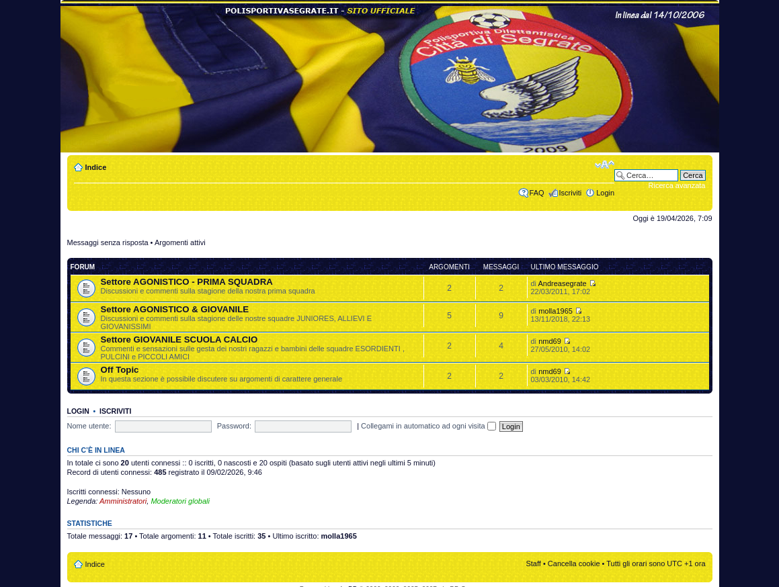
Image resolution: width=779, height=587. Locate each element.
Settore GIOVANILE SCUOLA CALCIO (179, 339)
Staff (533, 563)
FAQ (537, 193)
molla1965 (555, 311)
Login (605, 193)
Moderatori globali (180, 501)
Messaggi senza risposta (108, 242)
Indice (96, 167)
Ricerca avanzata (677, 185)
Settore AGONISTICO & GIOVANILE (175, 309)
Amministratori (123, 501)
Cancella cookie (574, 563)
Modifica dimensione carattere (604, 165)
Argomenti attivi (180, 242)
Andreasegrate (562, 283)
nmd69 (549, 341)
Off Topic (120, 370)
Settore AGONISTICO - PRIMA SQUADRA (187, 282)
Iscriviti (570, 193)
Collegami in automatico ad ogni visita (428, 426)
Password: (234, 426)
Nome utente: (89, 426)
